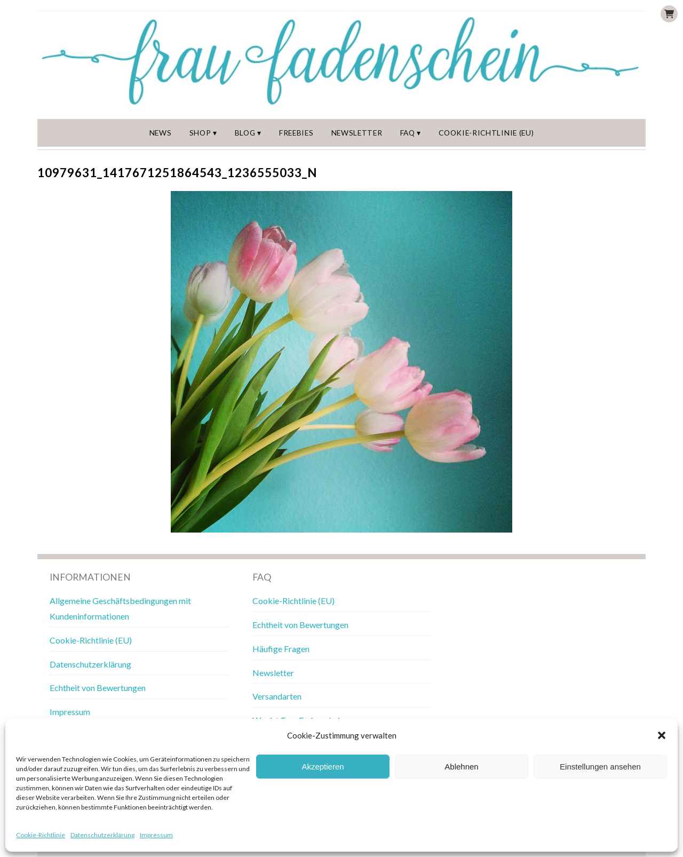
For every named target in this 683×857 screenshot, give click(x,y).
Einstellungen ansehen (600, 766)
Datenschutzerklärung (102, 835)
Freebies (297, 133)
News (161, 133)
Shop (201, 133)
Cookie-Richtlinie (40, 835)
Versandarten (276, 697)
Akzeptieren (322, 766)
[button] (661, 735)
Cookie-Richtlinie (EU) (487, 133)
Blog (246, 133)
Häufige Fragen (280, 649)
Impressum (156, 835)
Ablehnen (461, 766)
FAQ (409, 133)
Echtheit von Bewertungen (98, 688)
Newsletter (358, 133)
